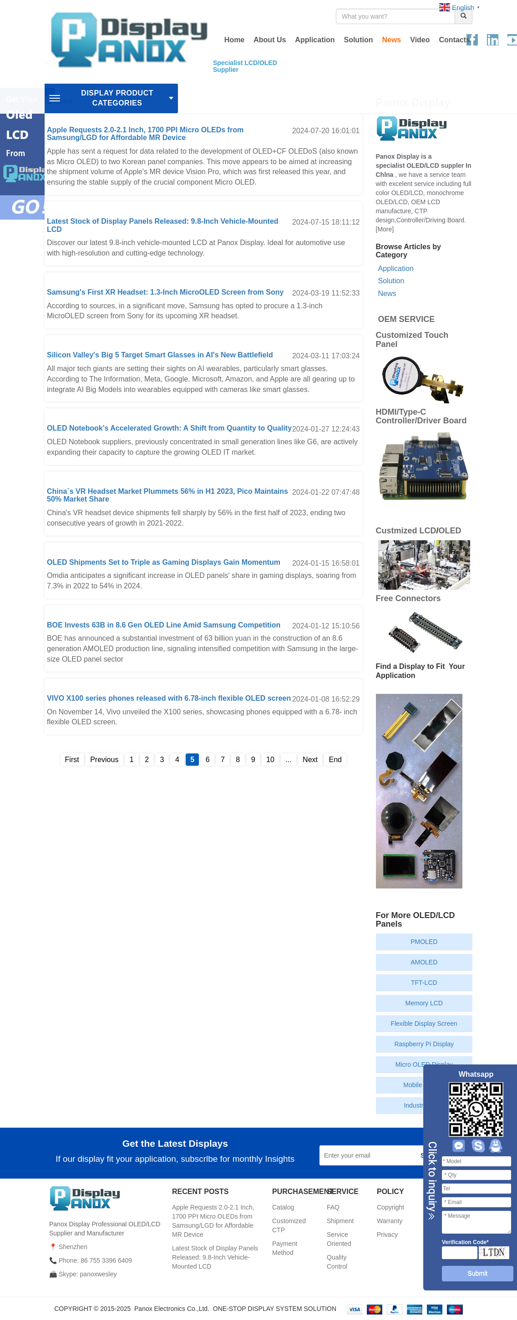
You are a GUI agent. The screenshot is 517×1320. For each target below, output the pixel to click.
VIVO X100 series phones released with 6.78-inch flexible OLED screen (169, 698)
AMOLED (424, 962)
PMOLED (424, 941)
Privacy (387, 1234)
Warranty (389, 1221)
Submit (478, 1273)
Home (234, 40)
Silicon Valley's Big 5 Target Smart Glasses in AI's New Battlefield (160, 355)
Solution (358, 40)
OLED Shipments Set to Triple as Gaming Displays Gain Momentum (163, 562)
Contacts (454, 40)
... (288, 759)
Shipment (340, 1221)
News (391, 40)
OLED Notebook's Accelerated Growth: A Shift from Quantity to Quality (169, 428)
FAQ (333, 1207)
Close (431, 1180)
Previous (104, 759)
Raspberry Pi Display (424, 1044)
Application (315, 40)
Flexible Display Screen (424, 1023)
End (335, 759)
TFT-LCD (424, 982)
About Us (269, 40)
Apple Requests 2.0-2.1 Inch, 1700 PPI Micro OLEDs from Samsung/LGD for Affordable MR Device (145, 134)
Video (420, 40)
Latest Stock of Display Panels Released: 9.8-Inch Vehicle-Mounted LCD (215, 1257)
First (72, 759)
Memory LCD (424, 1003)
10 (270, 759)
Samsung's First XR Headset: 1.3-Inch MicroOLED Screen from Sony (165, 292)
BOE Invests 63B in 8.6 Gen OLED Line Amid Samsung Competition (163, 625)
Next (310, 759)
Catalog (283, 1207)
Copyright (390, 1207)
